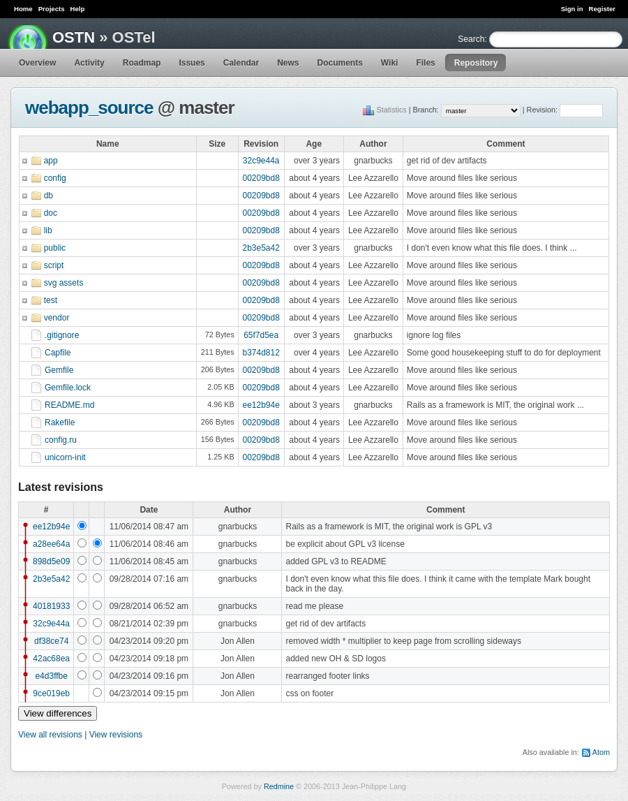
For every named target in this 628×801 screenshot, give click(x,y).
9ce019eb (51, 693)
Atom (601, 752)
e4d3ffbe (51, 676)
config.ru (61, 440)
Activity (89, 63)
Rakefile (60, 422)
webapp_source (89, 107)
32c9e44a (261, 161)
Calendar (241, 63)
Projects (51, 9)
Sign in (572, 9)
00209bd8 (260, 178)
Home (23, 9)
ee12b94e (260, 405)
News (288, 63)
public (55, 248)
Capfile (57, 353)
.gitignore (62, 335)
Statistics (392, 109)
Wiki (389, 63)
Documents (340, 63)
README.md (69, 405)
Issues (191, 63)
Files (425, 63)
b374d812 (260, 353)
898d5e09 (51, 561)
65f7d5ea (261, 335)
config (55, 178)
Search (471, 39)
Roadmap (142, 63)
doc (50, 213)
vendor (57, 318)
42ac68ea (51, 658)
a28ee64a (51, 544)
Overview (37, 63)
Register (602, 9)
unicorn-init (65, 457)
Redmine (279, 786)
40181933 (51, 606)
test (50, 300)
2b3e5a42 (260, 248)
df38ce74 (51, 641)
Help (77, 9)
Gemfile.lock (68, 387)
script (54, 265)
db (48, 195)
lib (48, 230)
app (51, 161)
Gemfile (59, 370)
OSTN (73, 37)
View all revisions (50, 735)
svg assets (64, 283)
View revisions (115, 735)
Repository (476, 63)
